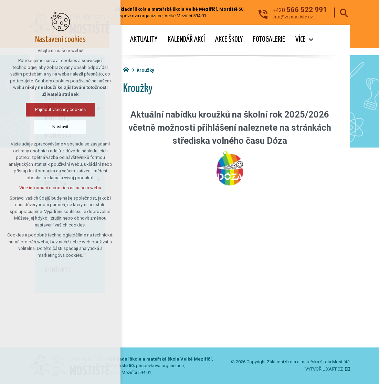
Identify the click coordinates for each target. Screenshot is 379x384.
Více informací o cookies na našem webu (60, 187)
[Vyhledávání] (344, 12)
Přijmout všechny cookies (60, 109)
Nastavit (60, 126)
